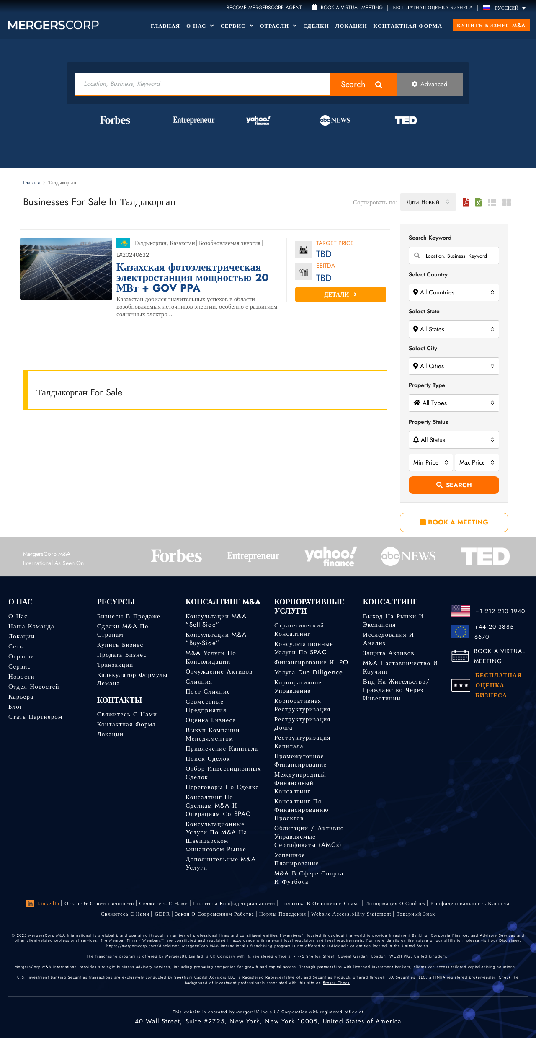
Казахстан (182, 243)
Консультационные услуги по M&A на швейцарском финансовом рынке (216, 836)
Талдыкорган (150, 243)
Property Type (427, 385)
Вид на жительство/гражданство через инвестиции (396, 689)
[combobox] (428, 202)
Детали (340, 294)
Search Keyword (430, 237)
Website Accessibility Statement (351, 914)
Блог (15, 706)
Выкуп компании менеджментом (213, 734)
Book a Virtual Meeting (347, 7)
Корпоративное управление (298, 686)
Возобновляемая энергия (229, 243)
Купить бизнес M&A (491, 25)
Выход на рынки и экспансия (393, 620)
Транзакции (115, 665)
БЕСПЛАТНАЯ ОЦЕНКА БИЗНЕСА (433, 7)
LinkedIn (43, 903)
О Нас (200, 26)
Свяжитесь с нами (127, 714)
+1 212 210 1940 (500, 611)
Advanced (430, 84)
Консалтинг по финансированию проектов (301, 809)
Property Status (428, 422)
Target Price (335, 243)
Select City (423, 348)
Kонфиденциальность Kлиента (470, 903)
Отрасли (278, 26)
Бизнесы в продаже (128, 616)
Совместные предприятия (206, 705)
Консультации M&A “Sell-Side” (216, 620)
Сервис (236, 26)
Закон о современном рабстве (214, 914)
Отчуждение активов (219, 671)
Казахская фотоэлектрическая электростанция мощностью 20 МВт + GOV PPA (192, 277)
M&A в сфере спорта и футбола (308, 877)
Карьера (21, 696)
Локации (351, 26)
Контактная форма (408, 26)
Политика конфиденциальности (234, 903)
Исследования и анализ (388, 638)
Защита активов (389, 653)
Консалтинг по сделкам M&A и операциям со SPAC (218, 805)
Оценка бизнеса (211, 720)
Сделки (316, 26)
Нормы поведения (282, 914)
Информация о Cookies (395, 903)
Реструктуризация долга (302, 723)
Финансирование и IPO (311, 662)
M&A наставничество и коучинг (400, 667)
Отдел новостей (33, 686)
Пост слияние (208, 691)
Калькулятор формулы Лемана (132, 679)
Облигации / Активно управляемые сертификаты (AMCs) (309, 836)
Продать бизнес (122, 655)
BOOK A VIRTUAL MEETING (500, 656)
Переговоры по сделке (222, 787)
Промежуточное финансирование (300, 760)
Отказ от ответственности (99, 903)
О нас (18, 616)
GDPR (162, 914)
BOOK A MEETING (454, 522)
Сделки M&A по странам (123, 630)
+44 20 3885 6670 (494, 631)
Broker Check (336, 982)
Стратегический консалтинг (299, 629)
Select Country (428, 274)
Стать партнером (35, 717)
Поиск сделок (208, 758)
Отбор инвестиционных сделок (223, 772)
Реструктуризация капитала (302, 741)
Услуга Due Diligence (308, 672)
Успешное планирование (296, 859)
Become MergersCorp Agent (264, 7)
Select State (424, 311)
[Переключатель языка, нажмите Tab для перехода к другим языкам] (506, 8)
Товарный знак (416, 914)
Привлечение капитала (222, 748)
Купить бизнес (120, 644)
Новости (21, 676)
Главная (165, 26)
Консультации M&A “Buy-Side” (216, 638)
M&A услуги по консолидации (211, 657)
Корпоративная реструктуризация (302, 705)
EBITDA (325, 266)
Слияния (199, 681)
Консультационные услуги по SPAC (303, 648)
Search (353, 84)
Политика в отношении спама (320, 903)
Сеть (15, 646)
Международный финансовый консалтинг (300, 782)
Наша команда (31, 626)
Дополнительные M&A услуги (221, 863)
